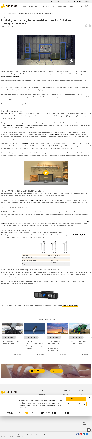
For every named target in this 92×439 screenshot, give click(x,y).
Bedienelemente (43, 407)
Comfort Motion (67, 396)
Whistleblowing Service (85, 398)
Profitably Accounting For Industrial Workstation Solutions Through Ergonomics (35, 13)
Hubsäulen (41, 396)
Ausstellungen (50, 6)
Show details (75, 436)
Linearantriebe (42, 394)
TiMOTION (3, 13)
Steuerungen (42, 403)
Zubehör (41, 409)
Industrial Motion (67, 400)
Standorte (58, 371)
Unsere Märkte (34, 6)
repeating (18, 116)
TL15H (84, 235)
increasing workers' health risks (10, 76)
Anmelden (87, 1)
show (26, 143)
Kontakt (71, 6)
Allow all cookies (76, 422)
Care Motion (66, 394)
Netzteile (41, 405)
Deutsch (80, 7)
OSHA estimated (53, 134)
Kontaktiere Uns (36, 371)
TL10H (75, 235)
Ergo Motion (12, 113)
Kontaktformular (61, 6)
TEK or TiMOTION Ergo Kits (33, 200)
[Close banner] (89, 420)
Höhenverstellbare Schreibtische (47, 398)
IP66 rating (37, 274)
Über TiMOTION (55, 1)
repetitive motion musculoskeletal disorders (18, 125)
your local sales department (70, 305)
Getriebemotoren (43, 400)
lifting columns (13, 97)
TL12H (79, 235)
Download (80, 1)
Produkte (24, 6)
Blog (42, 6)
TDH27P (34, 272)
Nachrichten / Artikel (11, 13)
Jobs (62, 1)
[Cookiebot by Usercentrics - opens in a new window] (9, 436)
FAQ (74, 1)
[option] (12, 340)
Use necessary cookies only (76, 427)
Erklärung (68, 1)
